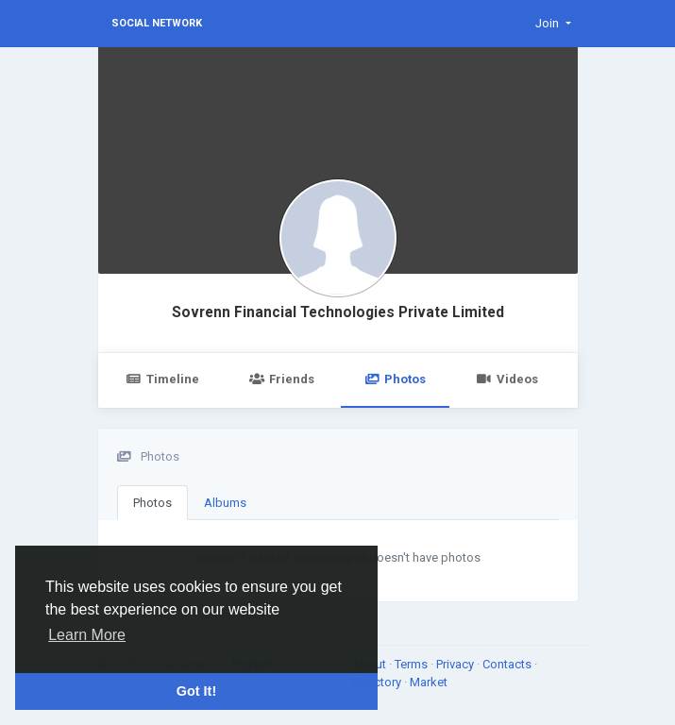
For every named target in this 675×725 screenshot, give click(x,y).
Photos (395, 379)
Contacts (508, 664)
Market (428, 682)
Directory (378, 682)
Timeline (163, 379)
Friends (281, 379)
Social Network (156, 23)
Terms (412, 664)
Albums (225, 503)
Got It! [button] (196, 691)
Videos (506, 379)
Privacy (456, 664)
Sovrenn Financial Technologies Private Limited (338, 312)
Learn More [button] (87, 635)
